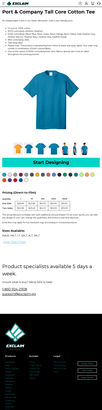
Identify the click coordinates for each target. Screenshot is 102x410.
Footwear (9, 378)
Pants (7, 403)
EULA (56, 371)
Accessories (10, 362)
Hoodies (8, 384)
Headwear (9, 381)
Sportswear (10, 394)
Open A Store (87, 370)
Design (8, 371)
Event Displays (11, 368)
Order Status (35, 365)
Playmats (9, 407)
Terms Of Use (60, 362)
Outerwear (10, 400)
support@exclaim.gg (19, 294)
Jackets (8, 387)
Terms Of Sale (60, 368)
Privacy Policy (60, 365)
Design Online (87, 364)
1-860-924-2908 (14, 289)
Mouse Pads (10, 397)
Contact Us (34, 368)
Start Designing (51, 162)
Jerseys (8, 391)
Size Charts (34, 371)
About (32, 378)
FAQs (32, 362)
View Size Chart (14, 242)
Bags (7, 365)
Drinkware (10, 375)
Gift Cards (33, 375)
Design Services (87, 377)
